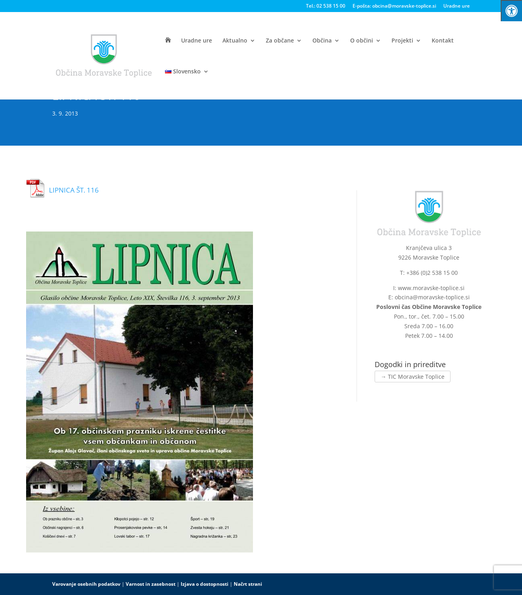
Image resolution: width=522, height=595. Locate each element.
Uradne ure (456, 6)
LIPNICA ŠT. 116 (74, 190)
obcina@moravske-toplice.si (432, 297)
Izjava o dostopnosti (204, 584)
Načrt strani (248, 584)
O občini (361, 41)
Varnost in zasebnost (150, 584)
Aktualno (234, 41)
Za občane (280, 41)
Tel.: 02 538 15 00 (325, 6)
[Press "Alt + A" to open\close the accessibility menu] (511, 10)
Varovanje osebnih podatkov (86, 584)
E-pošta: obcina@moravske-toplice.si (394, 6)
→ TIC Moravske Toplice (413, 376)
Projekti (402, 41)
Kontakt (443, 41)
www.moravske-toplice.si (431, 288)
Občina (322, 41)
